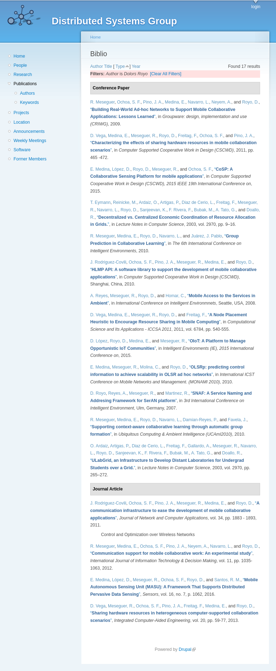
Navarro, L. (198, 102)
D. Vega (97, 135)
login (255, 6)
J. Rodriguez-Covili (108, 262)
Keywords (29, 102)
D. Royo (98, 393)
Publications (25, 83)
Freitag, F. (187, 135)
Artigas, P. (169, 202)
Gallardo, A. (199, 445)
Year (136, 66)
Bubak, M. (203, 209)
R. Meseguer (102, 102)
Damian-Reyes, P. (200, 419)
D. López (99, 341)
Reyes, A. (117, 393)
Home (19, 56)
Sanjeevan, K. (153, 209)
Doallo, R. (231, 453)
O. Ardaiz (99, 445)
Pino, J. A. (152, 102)
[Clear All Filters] (166, 73)
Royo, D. (250, 102)
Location (21, 122)
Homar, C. (175, 295)
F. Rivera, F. (180, 209)
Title (108, 66)
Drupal (187, 649)
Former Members (29, 159)
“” (174, 510)
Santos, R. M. (227, 579)
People (20, 65)
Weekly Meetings (29, 140)
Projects (21, 112)
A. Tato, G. (225, 209)
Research (22, 74)
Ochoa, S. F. (129, 102)
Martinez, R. (177, 393)
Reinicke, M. (125, 202)
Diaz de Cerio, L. (198, 202)
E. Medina (100, 169)
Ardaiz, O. (148, 202)
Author (96, 66)
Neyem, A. (221, 102)
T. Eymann (100, 202)
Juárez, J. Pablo (206, 236)
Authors (27, 93)
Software (21, 149)
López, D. (121, 169)
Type (120, 66)
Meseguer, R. (143, 135)
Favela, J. (237, 419)
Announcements (29, 131)
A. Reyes (99, 295)
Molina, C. (150, 367)
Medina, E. (175, 102)
